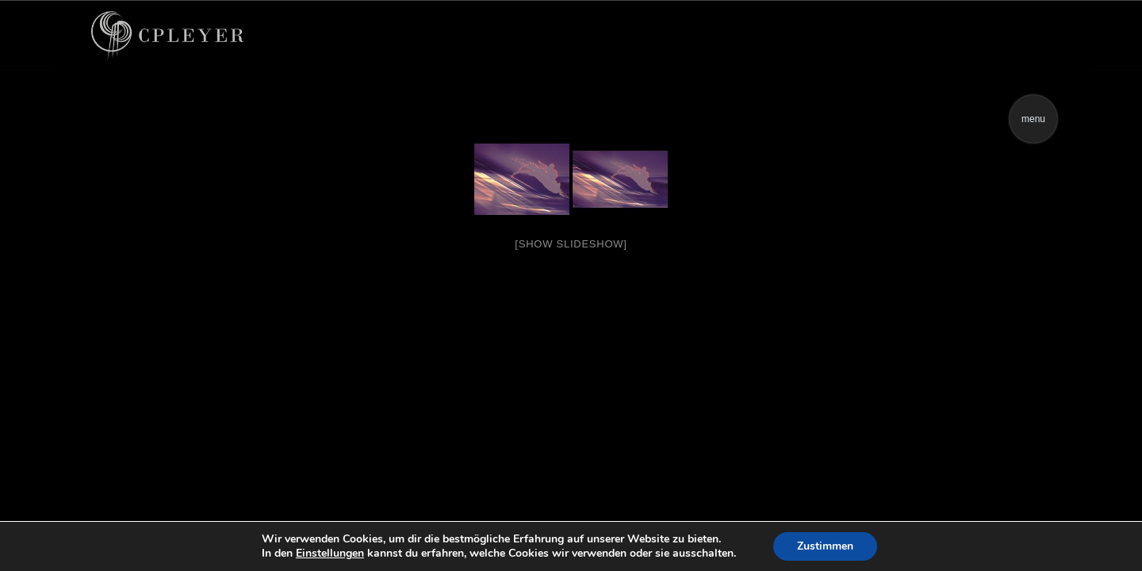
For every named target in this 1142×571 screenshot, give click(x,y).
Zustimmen (825, 546)
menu (1033, 119)
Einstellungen (330, 553)
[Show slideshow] (571, 244)
